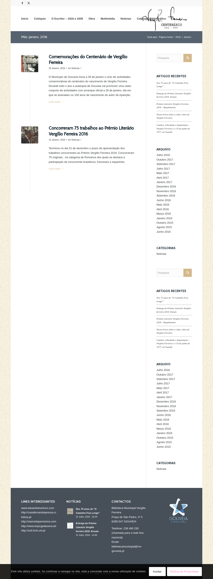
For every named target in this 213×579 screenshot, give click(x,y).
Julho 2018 (163, 155)
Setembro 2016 (165, 195)
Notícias (76, 68)
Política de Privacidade (184, 571)
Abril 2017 (162, 177)
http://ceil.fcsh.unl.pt (33, 530)
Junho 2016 (163, 200)
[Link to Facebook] (22, 3)
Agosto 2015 (164, 227)
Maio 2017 (162, 173)
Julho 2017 (163, 168)
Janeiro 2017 (164, 182)
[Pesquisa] (173, 18)
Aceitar (157, 571)
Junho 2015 (163, 231)
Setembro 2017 (165, 164)
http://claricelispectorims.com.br (40, 521)
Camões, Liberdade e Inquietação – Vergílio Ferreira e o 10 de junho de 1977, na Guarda (173, 128)
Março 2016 (163, 213)
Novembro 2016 (166, 191)
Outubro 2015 (164, 222)
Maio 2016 (162, 204)
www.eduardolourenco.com (37, 508)
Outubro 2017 (164, 159)
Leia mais (57, 101)
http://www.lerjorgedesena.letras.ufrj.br (44, 526)
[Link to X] (29, 3)
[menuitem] (24, 18)
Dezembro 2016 (166, 186)
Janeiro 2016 (164, 218)
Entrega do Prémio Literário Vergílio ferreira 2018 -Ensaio (87, 527)
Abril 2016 (162, 209)
